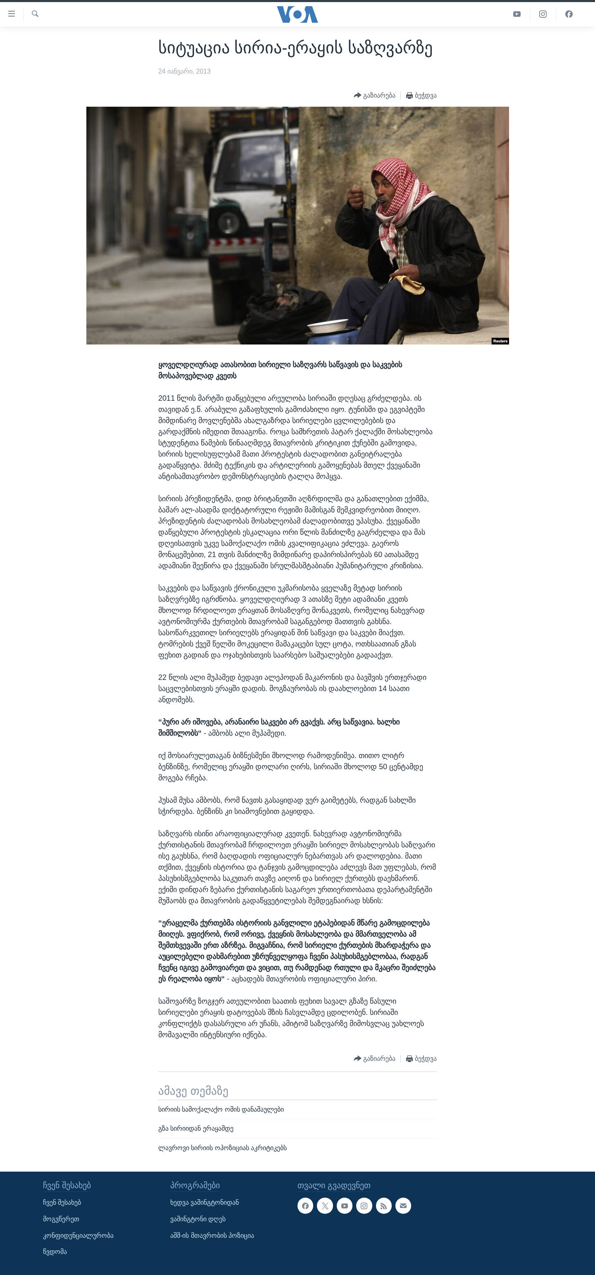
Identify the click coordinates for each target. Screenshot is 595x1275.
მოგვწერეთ (61, 1218)
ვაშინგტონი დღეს (198, 1218)
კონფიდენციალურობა (78, 1235)
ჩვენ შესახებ (62, 1202)
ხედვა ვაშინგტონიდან (204, 1202)
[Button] (375, 96)
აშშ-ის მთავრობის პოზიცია (212, 1235)
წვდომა (55, 1251)
